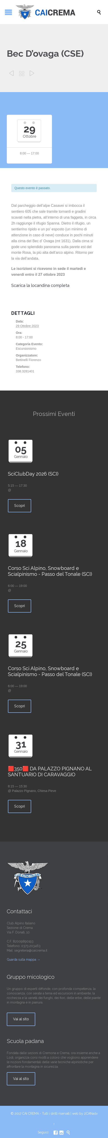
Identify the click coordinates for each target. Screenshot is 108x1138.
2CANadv (91, 1113)
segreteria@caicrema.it (30, 950)
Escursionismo (26, 348)
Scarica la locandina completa (40, 285)
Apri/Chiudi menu (8, 12)
